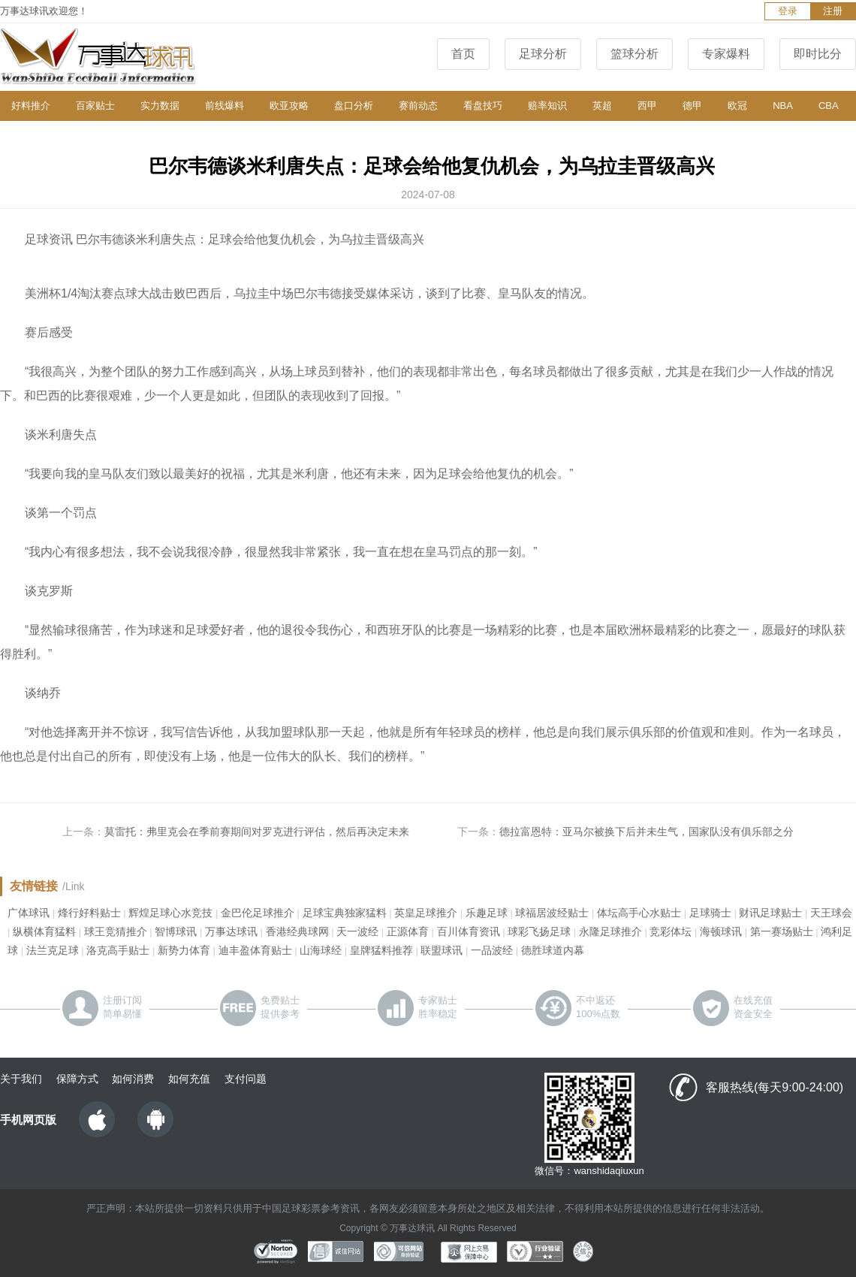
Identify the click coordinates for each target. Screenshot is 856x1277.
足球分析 (543, 53)
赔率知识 (547, 105)
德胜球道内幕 (552, 950)
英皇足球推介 (425, 913)
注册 (832, 11)
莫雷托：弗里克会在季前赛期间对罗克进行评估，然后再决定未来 (256, 832)
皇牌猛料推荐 (381, 950)
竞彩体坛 (671, 931)
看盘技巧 (482, 105)
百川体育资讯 (468, 931)
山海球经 (321, 950)
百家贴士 (95, 105)
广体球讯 (29, 913)
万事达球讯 (231, 931)
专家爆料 (726, 53)
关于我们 (21, 1079)
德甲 (692, 105)
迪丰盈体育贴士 (255, 950)
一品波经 (492, 950)
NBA (783, 105)
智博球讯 (176, 931)
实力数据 (159, 105)
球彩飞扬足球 (539, 931)
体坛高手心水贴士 (639, 913)
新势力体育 (184, 950)
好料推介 (30, 105)
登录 (787, 11)
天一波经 (357, 931)
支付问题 (246, 1079)
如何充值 (189, 1079)
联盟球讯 (441, 950)
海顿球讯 (721, 931)
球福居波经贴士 (552, 913)
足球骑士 (710, 913)
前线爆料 (224, 105)
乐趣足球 (487, 913)
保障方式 (77, 1079)
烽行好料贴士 (89, 913)
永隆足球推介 (610, 931)
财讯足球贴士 (770, 913)
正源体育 (408, 931)
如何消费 (133, 1079)
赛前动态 (418, 105)
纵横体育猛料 (44, 931)
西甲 (647, 105)
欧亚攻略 (289, 105)
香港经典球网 (297, 931)
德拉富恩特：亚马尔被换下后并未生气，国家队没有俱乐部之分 (646, 832)
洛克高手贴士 (117, 950)
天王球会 (831, 913)
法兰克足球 (52, 950)
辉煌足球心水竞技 (170, 913)
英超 (602, 105)
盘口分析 (353, 105)
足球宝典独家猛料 (345, 913)
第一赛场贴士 (781, 931)
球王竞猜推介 (115, 931)
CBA (828, 105)
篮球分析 (634, 53)
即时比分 (818, 53)
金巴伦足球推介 (257, 913)
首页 (463, 53)
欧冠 (737, 105)
